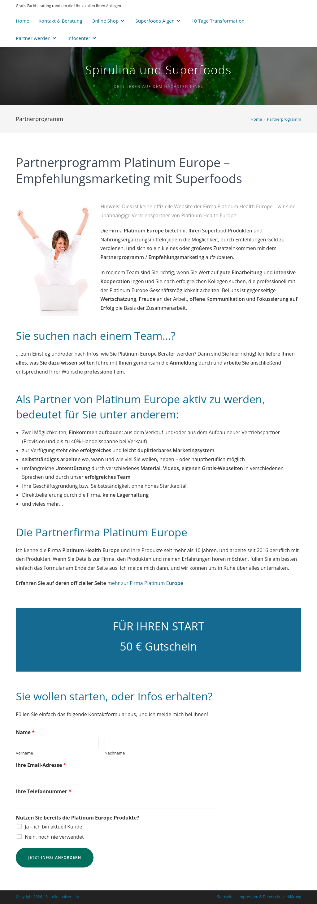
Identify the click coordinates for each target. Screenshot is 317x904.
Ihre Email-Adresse (41, 765)
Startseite (225, 896)
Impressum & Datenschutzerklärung (270, 896)
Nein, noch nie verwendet (54, 836)
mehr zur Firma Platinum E (145, 583)
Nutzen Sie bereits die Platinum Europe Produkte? (77, 818)
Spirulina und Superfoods (158, 70)
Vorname (24, 753)
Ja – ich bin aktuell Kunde (53, 826)
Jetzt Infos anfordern (54, 857)
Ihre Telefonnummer (43, 791)
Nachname (115, 753)
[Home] (256, 119)
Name (25, 732)
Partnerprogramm (284, 119)
